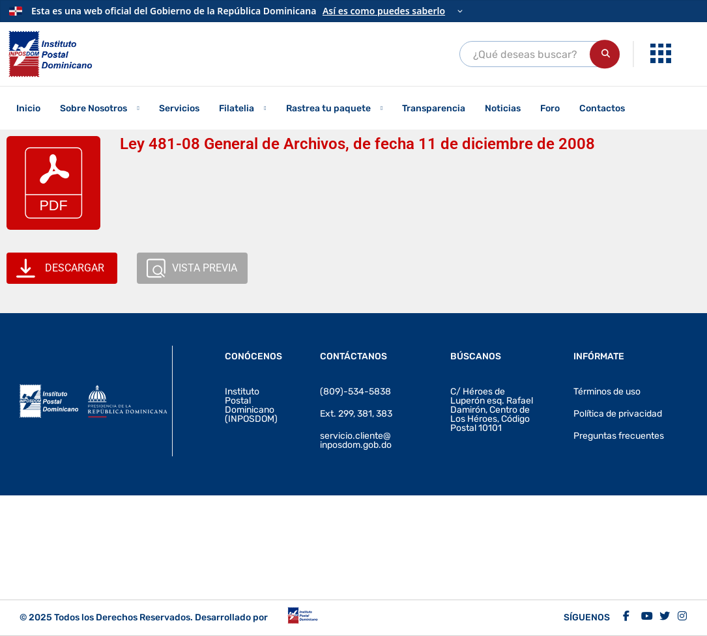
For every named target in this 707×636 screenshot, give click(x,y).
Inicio (28, 108)
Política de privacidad (617, 413)
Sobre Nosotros (93, 108)
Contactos (602, 108)
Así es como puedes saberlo (384, 11)
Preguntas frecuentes (618, 435)
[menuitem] (662, 54)
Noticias (503, 108)
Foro (550, 108)
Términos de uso (607, 391)
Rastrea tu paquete (328, 108)
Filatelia (236, 108)
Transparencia (433, 108)
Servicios (179, 108)
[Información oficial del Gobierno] (353, 11)
